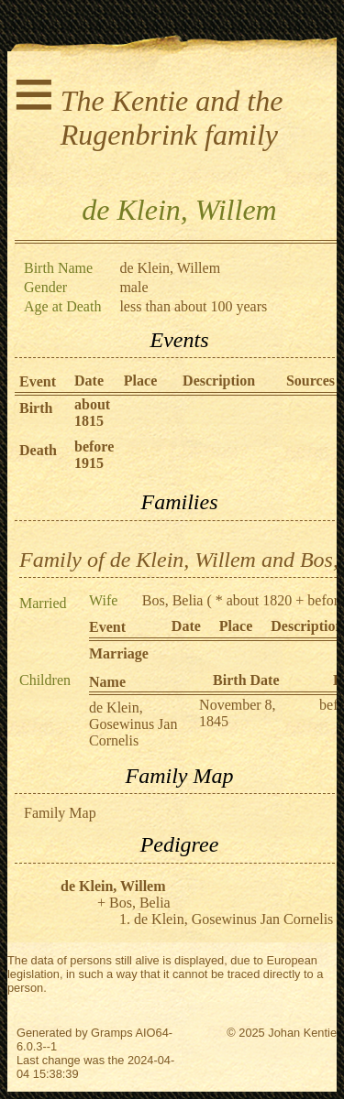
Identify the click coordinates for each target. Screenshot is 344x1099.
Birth (35, 408)
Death (38, 450)
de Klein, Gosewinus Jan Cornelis (133, 724)
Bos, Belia (173, 600)
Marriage (119, 653)
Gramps (112, 1032)
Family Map (60, 813)
